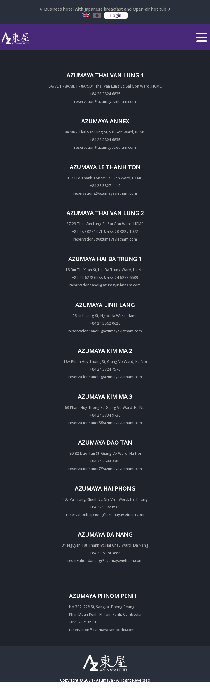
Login (115, 15)
